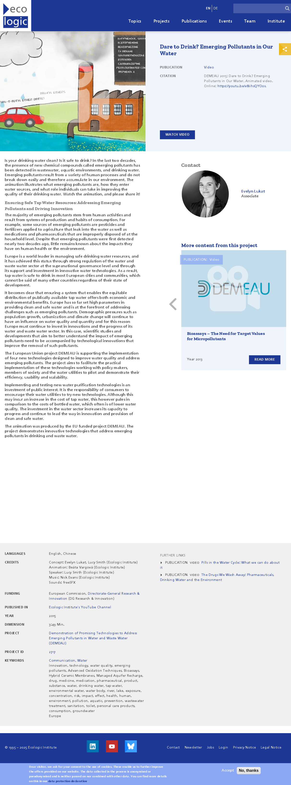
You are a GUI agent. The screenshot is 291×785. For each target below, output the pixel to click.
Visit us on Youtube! (112, 746)
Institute (276, 21)
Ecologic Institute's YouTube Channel (80, 607)
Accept (228, 771)
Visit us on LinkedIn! (93, 746)
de (215, 8)
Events (225, 21)
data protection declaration (67, 781)
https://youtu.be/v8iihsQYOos (242, 86)
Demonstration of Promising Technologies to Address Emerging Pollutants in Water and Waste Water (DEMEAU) (93, 638)
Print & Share (285, 49)
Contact (173, 747)
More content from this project (219, 245)
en (208, 8)
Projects (161, 21)
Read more (265, 359)
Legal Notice (271, 747)
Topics (134, 21)
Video (209, 67)
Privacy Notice (244, 747)
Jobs (210, 747)
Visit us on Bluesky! (131, 746)
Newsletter (193, 747)
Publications (194, 21)
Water (82, 660)
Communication (62, 660)
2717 (52, 652)
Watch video (177, 134)
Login (223, 747)
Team (249, 21)
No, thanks (249, 770)
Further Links (173, 555)
